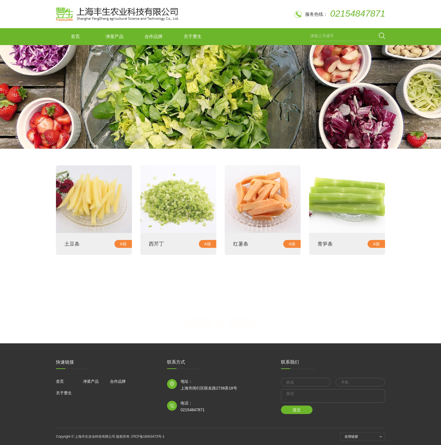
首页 (75, 36)
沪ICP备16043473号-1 (147, 437)
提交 (297, 410)
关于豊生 (193, 36)
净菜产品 (114, 36)
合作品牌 (154, 36)
